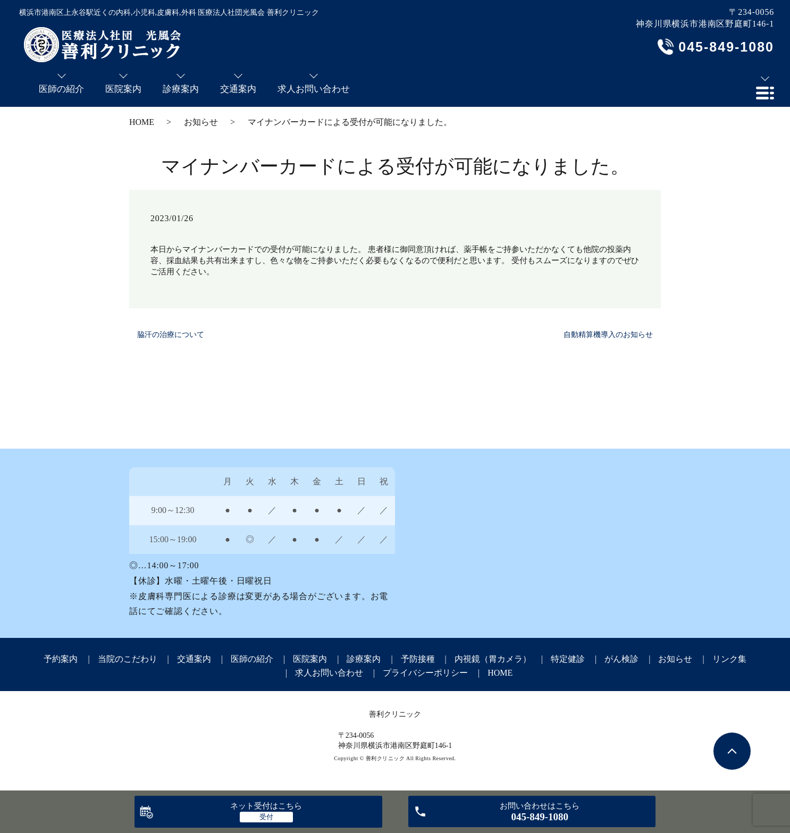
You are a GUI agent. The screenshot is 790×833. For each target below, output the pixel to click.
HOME (141, 122)
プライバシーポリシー (425, 672)
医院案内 (310, 658)
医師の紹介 (252, 658)
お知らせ (201, 122)
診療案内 (364, 658)
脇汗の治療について (170, 335)
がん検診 (621, 658)
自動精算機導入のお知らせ (608, 335)
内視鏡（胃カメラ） (493, 658)
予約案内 (61, 658)
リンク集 (729, 658)
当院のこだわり (127, 658)
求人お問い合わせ (329, 672)
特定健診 (568, 658)
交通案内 (194, 658)
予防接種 (418, 658)
